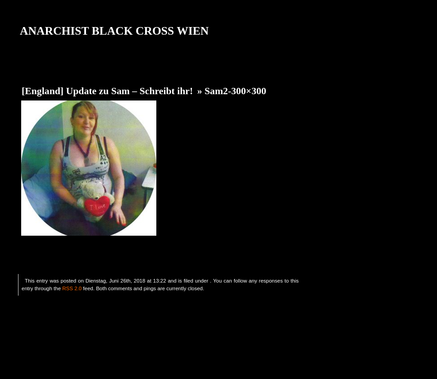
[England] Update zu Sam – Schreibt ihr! (107, 91)
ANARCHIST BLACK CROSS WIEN (114, 30)
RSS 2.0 (72, 288)
